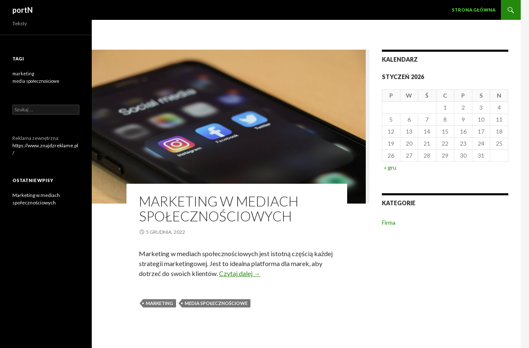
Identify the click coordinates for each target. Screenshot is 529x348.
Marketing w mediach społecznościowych (218, 208)
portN (22, 9)
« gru (390, 167)
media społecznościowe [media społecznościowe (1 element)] (36, 81)
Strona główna (474, 9)
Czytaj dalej (239, 273)
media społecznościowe (216, 303)
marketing (159, 303)
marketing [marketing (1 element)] (23, 73)
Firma (389, 222)
